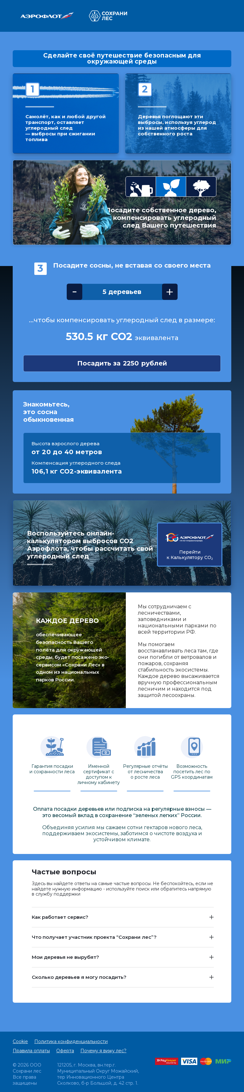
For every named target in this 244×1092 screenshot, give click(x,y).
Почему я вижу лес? (103, 1051)
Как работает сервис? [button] (60, 917)
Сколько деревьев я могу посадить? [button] (79, 977)
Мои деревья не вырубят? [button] (65, 957)
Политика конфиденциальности (71, 1041)
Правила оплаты (31, 1051)
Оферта (65, 1051)
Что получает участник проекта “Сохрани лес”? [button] (94, 937)
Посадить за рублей (122, 363)
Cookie (20, 1041)
